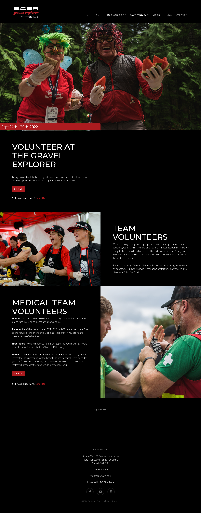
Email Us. (40, 198)
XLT (100, 14)
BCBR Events (177, 14)
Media (157, 14)
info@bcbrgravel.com (100, 476)
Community (139, 14)
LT (89, 14)
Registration (117, 14)
